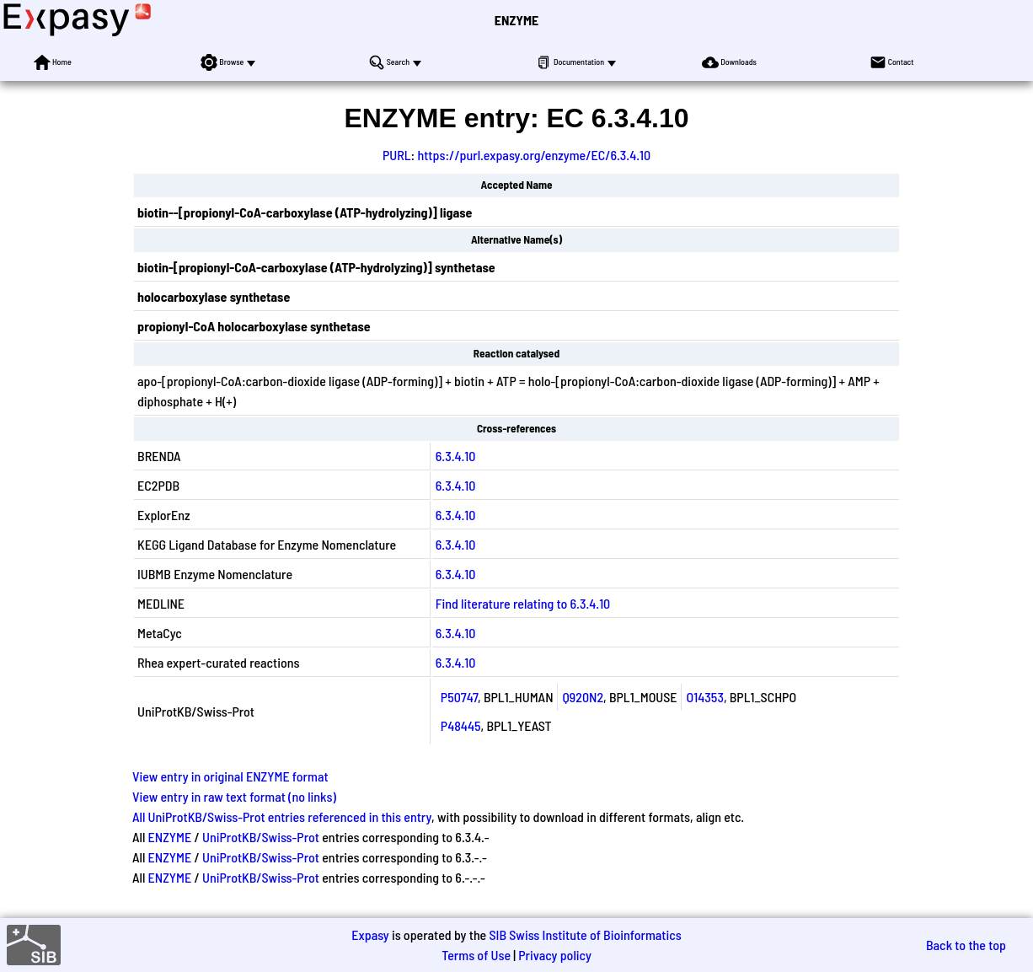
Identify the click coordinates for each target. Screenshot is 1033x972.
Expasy (369, 934)
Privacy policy (554, 955)
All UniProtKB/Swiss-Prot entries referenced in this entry (281, 816)
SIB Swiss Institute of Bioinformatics (585, 934)
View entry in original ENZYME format (230, 776)
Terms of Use (476, 955)
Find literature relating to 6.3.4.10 (523, 603)
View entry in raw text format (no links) (234, 796)
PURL (397, 155)
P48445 (461, 725)
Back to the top (966, 945)
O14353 (705, 697)
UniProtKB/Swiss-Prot (260, 837)
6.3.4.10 (456, 456)
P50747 (459, 697)
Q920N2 (583, 697)
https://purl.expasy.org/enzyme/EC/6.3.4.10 (533, 155)
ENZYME (516, 20)
